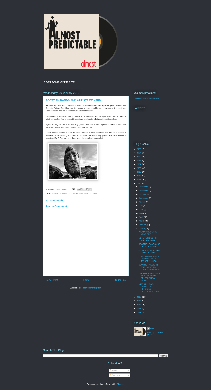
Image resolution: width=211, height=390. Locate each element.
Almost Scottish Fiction (62, 193)
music (75, 193)
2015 (139, 297)
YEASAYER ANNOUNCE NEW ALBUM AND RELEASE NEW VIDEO (149, 277)
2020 (139, 168)
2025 (139, 149)
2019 (139, 172)
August (142, 202)
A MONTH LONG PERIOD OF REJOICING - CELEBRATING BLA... (149, 287)
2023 (139, 157)
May (141, 213)
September (144, 198)
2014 (139, 301)
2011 (139, 312)
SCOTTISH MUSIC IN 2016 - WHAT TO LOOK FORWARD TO (149, 267)
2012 (139, 308)
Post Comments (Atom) (92, 288)
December (144, 186)
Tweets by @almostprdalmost (146, 98)
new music (84, 193)
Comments (115, 375)
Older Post (120, 280)
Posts (113, 370)
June (141, 209)
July (141, 206)
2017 (139, 179)
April (141, 217)
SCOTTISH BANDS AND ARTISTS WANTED (149, 245)
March (142, 221)
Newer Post (52, 280)
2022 (139, 160)
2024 (139, 153)
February (143, 225)
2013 (139, 305)
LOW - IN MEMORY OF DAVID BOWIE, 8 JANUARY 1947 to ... (148, 258)
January (143, 228)
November (144, 190)
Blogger (120, 384)
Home (86, 280)
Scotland (93, 193)
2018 (139, 176)
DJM (152, 328)
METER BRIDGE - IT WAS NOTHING (147, 239)
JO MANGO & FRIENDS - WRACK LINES (149, 251)
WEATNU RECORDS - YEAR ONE (148, 233)
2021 (139, 164)
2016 (139, 183)
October (143, 194)
